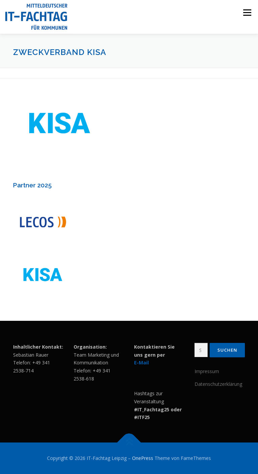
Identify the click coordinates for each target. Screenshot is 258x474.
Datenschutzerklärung (218, 384)
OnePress (142, 458)
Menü (247, 12)
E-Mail (141, 362)
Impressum (207, 371)
